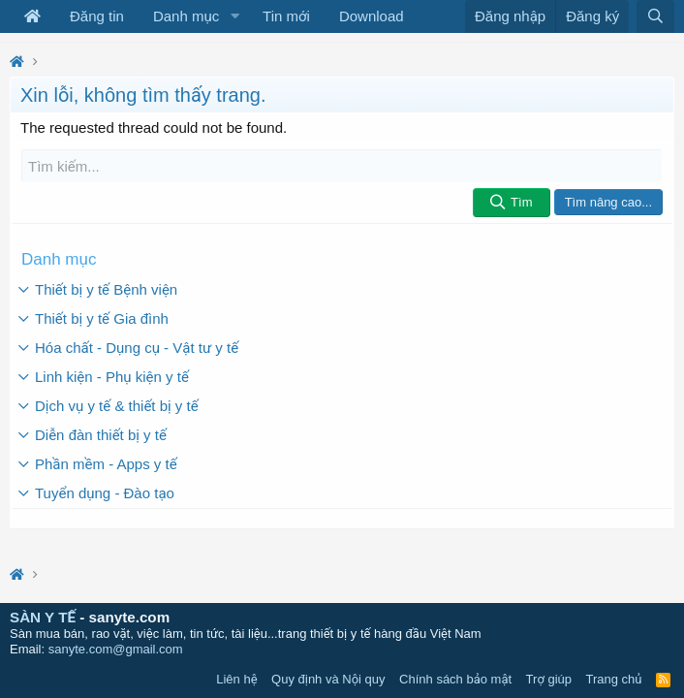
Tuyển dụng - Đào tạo (104, 493)
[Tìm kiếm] (342, 166)
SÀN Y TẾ (43, 617)
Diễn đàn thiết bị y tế (101, 435)
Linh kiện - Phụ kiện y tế (112, 376)
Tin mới (286, 16)
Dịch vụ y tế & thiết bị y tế (117, 405)
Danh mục (186, 16)
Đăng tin (97, 16)
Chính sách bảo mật (455, 679)
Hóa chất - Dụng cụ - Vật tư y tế (136, 347)
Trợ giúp (549, 679)
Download (371, 16)
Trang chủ (614, 679)
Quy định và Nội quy (328, 679)
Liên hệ (236, 679)
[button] (234, 16)
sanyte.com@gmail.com (115, 649)
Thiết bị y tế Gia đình (102, 318)
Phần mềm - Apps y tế (106, 464)
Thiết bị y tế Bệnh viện (106, 289)
